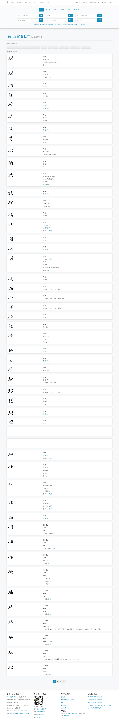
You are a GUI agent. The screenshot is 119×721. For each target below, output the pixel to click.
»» (64, 681)
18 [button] (71, 47)
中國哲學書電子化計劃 (67, 699)
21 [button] (82, 47)
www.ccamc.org (15, 711)
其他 (110, 2)
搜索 (41, 15)
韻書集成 (70, 24)
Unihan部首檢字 (18, 37)
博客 (104, 2)
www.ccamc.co (25, 711)
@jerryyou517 (41, 711)
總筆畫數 (51, 24)
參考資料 (66, 715)
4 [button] (23, 47)
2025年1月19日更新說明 (95, 702)
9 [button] (38, 47)
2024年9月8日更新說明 (95, 708)
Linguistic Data (65, 708)
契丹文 (27, 2)
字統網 (63, 697)
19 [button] (75, 47)
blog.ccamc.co (24, 713)
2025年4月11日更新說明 (95, 699)
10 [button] (42, 47)
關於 (77, 2)
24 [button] (86, 47)
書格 (62, 702)
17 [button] (67, 47)
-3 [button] (8, 47)
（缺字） (51, 77)
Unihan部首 (43, 24)
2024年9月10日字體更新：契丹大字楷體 (99, 705)
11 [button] (45, 47)
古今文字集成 (11, 697)
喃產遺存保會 (73, 714)
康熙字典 (64, 24)
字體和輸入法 (94, 2)
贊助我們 (38, 717)
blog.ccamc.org (14, 713)
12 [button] (49, 47)
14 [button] (56, 47)
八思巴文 (49, 2)
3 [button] (20, 47)
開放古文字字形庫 (79, 24)
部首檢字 (36, 24)
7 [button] (32, 47)
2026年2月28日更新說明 (95, 697)
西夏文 (19, 2)
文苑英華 (63, 705)
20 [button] (78, 47)
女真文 (35, 2)
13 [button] (53, 47)
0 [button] (11, 47)
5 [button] (26, 47)
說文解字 (57, 24)
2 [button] (17, 47)
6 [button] (29, 47)
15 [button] (60, 47)
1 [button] (14, 47)
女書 (42, 2)
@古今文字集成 (41, 709)
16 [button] (64, 47)
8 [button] (35, 47)
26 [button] (89, 47)
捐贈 (85, 2)
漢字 (13, 2)
